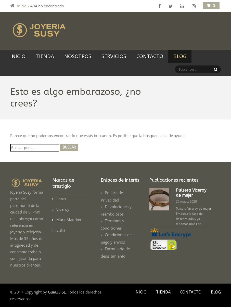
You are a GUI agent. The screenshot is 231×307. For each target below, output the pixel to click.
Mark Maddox (68, 219)
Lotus (61, 198)
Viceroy (62, 209)
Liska (60, 230)
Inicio (22, 5)
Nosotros (77, 56)
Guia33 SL (57, 292)
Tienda (45, 56)
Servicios (113, 56)
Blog (179, 56)
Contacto (149, 56)
